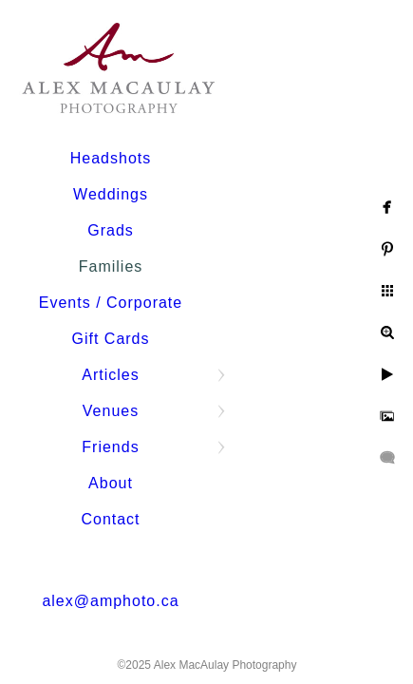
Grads (110, 230)
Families (111, 266)
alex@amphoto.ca (110, 601)
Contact (110, 519)
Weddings (110, 194)
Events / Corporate (110, 302)
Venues (111, 411)
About (110, 483)
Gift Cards (110, 339)
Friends (110, 447)
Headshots (111, 158)
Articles (110, 375)
